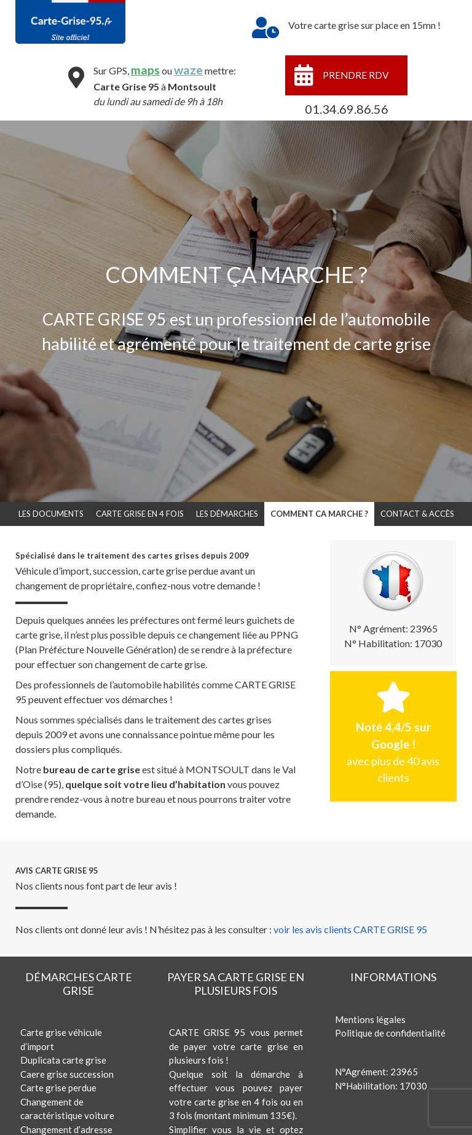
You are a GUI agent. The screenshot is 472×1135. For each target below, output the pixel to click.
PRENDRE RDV (356, 75)
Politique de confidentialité (390, 1032)
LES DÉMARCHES (227, 514)
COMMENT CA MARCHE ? (319, 514)
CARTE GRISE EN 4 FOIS (140, 514)
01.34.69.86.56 (346, 109)
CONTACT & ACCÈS (417, 514)
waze (188, 70)
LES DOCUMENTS (51, 514)
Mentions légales (370, 1019)
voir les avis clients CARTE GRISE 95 (350, 929)
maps (144, 70)
